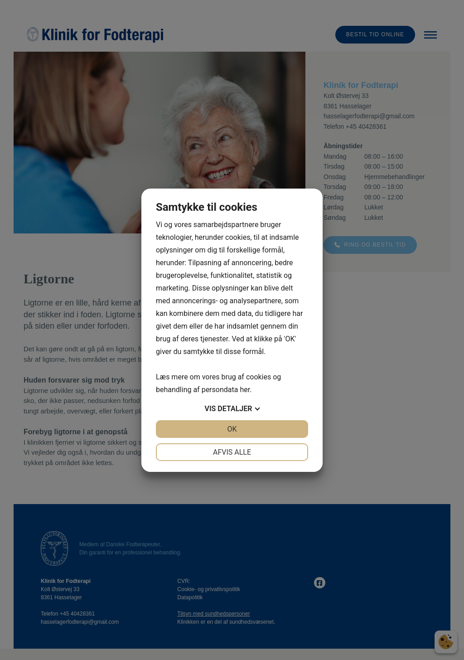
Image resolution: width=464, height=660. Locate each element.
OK (232, 429)
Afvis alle (232, 452)
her (245, 389)
